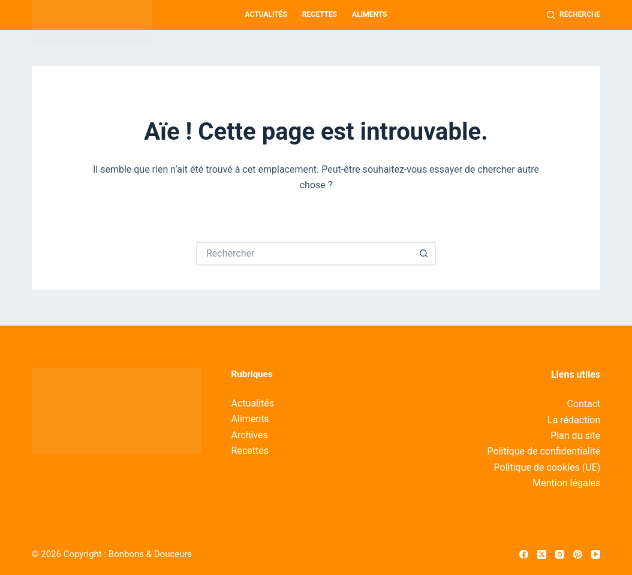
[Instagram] (559, 554)
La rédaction (573, 420)
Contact (583, 404)
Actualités (266, 14)
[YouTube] (595, 554)
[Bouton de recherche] (424, 254)
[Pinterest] (577, 554)
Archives (249, 435)
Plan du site (575, 435)
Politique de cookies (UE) (547, 467)
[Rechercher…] (304, 254)
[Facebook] (523, 554)
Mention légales (566, 483)
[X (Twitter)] (541, 554)
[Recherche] (573, 15)
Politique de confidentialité (544, 451)
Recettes (319, 14)
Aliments (369, 14)
